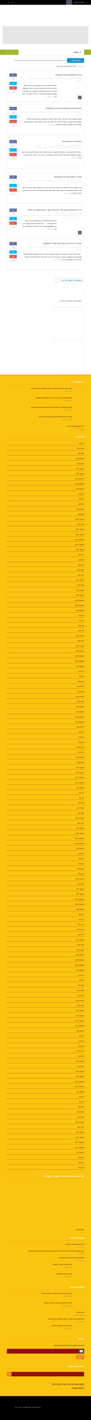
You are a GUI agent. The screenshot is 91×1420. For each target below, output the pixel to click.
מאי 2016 (81, 864)
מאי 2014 (81, 985)
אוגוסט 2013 (80, 1031)
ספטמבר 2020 (79, 605)
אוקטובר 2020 (79, 600)
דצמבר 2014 (80, 950)
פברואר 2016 (80, 879)
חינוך (34, 78)
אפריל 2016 (80, 869)
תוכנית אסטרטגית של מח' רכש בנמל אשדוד (58, 1303)
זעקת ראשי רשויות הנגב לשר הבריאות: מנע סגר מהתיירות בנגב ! (51, 388)
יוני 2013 (81, 1041)
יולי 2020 (81, 615)
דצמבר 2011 (80, 1132)
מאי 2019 (81, 681)
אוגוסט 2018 (80, 727)
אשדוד (55, 215)
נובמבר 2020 (80, 595)
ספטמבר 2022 (79, 484)
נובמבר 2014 (80, 955)
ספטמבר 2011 (79, 1147)
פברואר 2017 (80, 818)
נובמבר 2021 (80, 534)
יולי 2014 (81, 975)
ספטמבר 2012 (79, 1086)
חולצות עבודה (77, 1388)
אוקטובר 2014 (79, 960)
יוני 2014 (81, 980)
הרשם (80, 1357)
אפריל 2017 (80, 808)
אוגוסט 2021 (80, 550)
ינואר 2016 (80, 884)
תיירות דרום (71, 78)
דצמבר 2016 (80, 828)
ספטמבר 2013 (79, 1026)
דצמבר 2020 (80, 590)
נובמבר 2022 (80, 474)
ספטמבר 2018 (79, 722)
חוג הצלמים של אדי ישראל (75, 426)
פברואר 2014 (80, 1000)
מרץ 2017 (81, 813)
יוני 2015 (81, 919)
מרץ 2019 (81, 691)
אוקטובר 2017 (79, 777)
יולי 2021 (81, 555)
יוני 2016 (81, 859)
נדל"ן (55, 147)
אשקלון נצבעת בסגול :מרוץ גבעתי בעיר (71, 1258)
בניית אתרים (27, 1407)
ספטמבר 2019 (79, 661)
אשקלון (39, 78)
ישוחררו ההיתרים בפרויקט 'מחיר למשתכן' (62, 243)
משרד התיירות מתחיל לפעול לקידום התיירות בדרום (55, 417)
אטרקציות (66, 147)
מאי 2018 (81, 742)
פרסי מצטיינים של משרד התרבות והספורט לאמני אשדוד (66, 1319)
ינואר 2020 (80, 641)
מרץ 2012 (81, 1117)
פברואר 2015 (80, 940)
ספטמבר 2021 (79, 544)
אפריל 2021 (80, 570)
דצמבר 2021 (80, 529)
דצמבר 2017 (80, 767)
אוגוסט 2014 (80, 970)
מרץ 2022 (81, 514)
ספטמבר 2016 (79, 843)
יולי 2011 (81, 1157)
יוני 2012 (81, 1102)
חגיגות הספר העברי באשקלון (62, 1264)
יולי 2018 (81, 732)
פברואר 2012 (80, 1122)
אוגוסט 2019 (80, 666)
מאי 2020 (81, 626)
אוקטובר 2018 (79, 717)
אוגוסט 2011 (80, 1152)
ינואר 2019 (80, 701)
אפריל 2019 (80, 686)
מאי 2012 (81, 1107)
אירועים (45, 112)
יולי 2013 (81, 1036)
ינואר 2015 (80, 945)
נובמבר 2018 (80, 712)
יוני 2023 (81, 443)
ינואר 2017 (80, 823)
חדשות (34, 180)
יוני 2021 (81, 560)
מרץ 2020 (81, 631)
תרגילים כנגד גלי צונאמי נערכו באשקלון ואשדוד (56, 1293)
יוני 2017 (81, 798)
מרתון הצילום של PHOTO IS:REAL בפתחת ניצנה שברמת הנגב (51, 407)
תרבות (31, 112)
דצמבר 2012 (80, 1071)
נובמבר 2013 (80, 1016)
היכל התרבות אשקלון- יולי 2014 (62, 1326)
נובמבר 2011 (80, 1137)
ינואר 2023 (80, 463)
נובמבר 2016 (80, 833)
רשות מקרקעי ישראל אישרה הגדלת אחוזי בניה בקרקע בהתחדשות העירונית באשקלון (56, 1251)
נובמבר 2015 (80, 894)
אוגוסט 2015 (80, 909)
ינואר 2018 (80, 762)
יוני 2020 (81, 620)
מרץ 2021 (81, 575)
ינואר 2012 (80, 1127)
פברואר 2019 (80, 696)
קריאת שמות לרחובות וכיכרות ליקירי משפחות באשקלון (54, 398)
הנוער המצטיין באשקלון (64, 1274)
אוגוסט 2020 (80, 610)
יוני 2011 (81, 1162)
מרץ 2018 (81, 752)
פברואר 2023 (80, 458)
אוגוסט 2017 (80, 788)
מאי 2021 (81, 565)
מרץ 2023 (81, 453)
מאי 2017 (81, 803)
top (51, 78)
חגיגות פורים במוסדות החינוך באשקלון (64, 108)
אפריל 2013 (80, 1051)
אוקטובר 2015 (79, 899)
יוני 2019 (81, 676)
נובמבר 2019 (80, 651)
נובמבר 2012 (80, 1076)
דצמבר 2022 (80, 469)
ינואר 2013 (80, 1066)
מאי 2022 (81, 504)
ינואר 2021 (80, 585)
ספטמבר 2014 (79, 965)
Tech (48, 78)
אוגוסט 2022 (80, 489)
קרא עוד (49, 97)
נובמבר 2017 (80, 772)
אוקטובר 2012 (79, 1081)
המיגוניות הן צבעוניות (72, 141)
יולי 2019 (81, 671)
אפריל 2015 (80, 929)
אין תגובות (79, 80)
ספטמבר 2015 (79, 904)
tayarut (44, 78)
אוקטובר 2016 (79, 838)
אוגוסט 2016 (80, 848)
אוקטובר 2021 (79, 539)
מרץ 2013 (81, 1056)
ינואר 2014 (80, 1005)
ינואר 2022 (80, 524)
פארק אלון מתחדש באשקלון (74, 1244)
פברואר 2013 (80, 1061)
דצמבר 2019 (80, 646)
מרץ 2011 (81, 1167)
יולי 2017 (81, 793)
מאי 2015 (81, 924)
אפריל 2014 (80, 990)
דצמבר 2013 (80, 1010)
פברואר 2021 (80, 580)
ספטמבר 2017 (79, 783)
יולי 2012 (81, 1097)
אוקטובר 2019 (79, 656)
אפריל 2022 (80, 509)
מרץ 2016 (81, 874)
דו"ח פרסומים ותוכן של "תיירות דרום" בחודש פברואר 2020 (54, 210)
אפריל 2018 (80, 747)
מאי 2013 (81, 1046)
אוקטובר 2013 (79, 1021)
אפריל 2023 (80, 448)
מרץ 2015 (81, 934)
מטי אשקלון (80, 1312)
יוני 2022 (81, 499)
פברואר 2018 (80, 757)
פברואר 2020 (80, 636)
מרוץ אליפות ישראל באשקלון (68, 177)
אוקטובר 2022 (79, 479)
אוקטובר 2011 (79, 1142)
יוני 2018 (81, 737)
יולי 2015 (81, 914)
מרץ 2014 (81, 995)
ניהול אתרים (36, 1407)
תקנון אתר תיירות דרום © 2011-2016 (68, 1384)
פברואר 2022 (80, 519)
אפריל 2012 (80, 1112)
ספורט (29, 180)
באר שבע (44, 215)
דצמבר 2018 (80, 707)
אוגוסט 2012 (80, 1092)
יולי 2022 (81, 494)
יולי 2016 (81, 853)
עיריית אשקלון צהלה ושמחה (68, 74)
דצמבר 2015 (80, 889)
